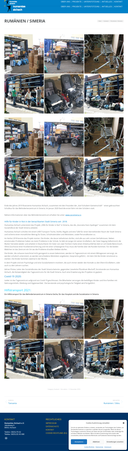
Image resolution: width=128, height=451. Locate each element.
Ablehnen (96, 442)
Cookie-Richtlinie (89, 447)
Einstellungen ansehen (115, 442)
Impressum (107, 447)
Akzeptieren (79, 442)
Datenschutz (99, 447)
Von (64, 389)
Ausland (56, 389)
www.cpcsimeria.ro (73, 215)
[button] (123, 423)
